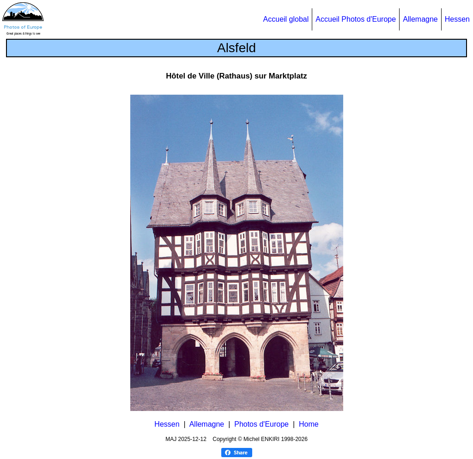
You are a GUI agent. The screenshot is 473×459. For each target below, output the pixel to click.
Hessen (457, 19)
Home (309, 424)
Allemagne (420, 19)
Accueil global (286, 19)
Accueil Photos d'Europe (355, 19)
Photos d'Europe (261, 424)
